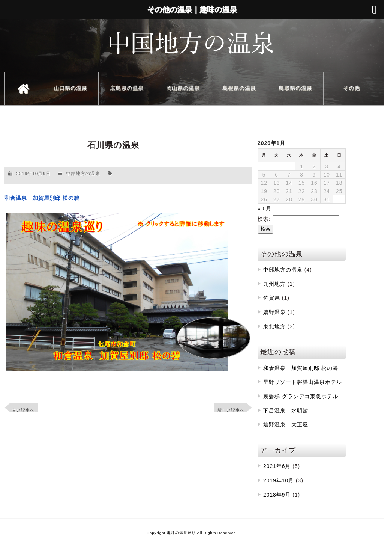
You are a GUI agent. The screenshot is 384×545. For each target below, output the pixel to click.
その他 (351, 88)
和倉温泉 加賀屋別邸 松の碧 (300, 368)
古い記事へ (23, 410)
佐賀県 (271, 298)
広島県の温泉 (127, 88)
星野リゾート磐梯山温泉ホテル (302, 382)
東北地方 (274, 326)
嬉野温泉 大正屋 (285, 424)
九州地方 (274, 284)
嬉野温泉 (274, 312)
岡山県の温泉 (183, 88)
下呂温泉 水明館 (285, 411)
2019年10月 (278, 480)
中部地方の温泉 (83, 173)
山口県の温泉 (70, 88)
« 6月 (265, 208)
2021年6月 (277, 466)
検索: (264, 219)
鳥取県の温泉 (295, 88)
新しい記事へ (231, 410)
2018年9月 (277, 495)
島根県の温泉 (239, 88)
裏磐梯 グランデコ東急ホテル (300, 396)
